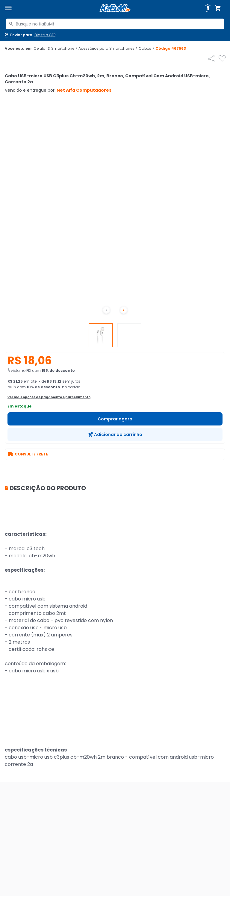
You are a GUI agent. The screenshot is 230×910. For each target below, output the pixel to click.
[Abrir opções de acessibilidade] (207, 8)
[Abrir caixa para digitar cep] (29, 35)
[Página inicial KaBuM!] (115, 8)
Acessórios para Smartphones (107, 48)
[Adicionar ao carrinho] (115, 434)
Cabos (146, 48)
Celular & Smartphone (55, 48)
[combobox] (115, 24)
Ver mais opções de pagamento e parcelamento (48, 397)
